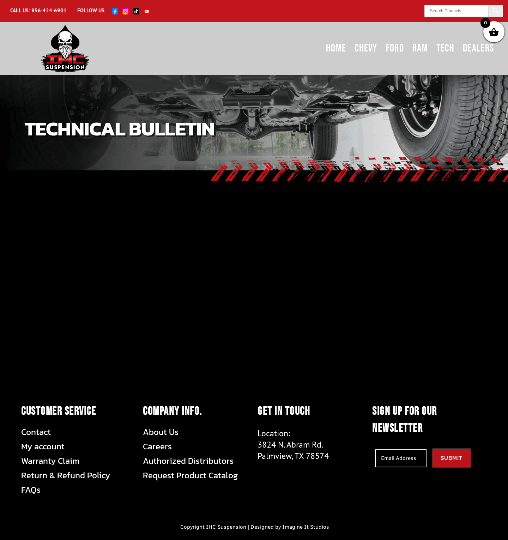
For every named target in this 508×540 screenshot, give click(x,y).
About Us (161, 432)
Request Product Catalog (190, 475)
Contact (36, 432)
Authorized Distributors (188, 461)
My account (43, 446)
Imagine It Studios (305, 527)
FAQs (31, 490)
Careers (157, 446)
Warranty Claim (50, 461)
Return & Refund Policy (65, 475)
